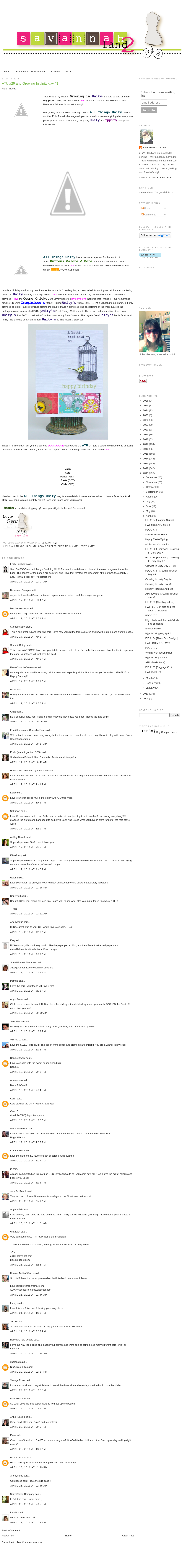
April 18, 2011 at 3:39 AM (28, 954)
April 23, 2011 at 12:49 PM (29, 1467)
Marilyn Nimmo (18, 1457)
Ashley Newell (17, 837)
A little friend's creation (157, 544)
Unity (91, 546)
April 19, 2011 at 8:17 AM (28, 1160)
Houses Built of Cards (22, 1273)
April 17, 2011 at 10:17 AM (28, 743)
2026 (146, 400)
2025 (146, 405)
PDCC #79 (151, 529)
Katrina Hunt (17, 1150)
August (150, 496)
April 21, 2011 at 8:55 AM (28, 1264)
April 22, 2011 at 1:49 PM (28, 1408)
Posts (146, 208)
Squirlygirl (15, 896)
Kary (12, 940)
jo (11, 1169)
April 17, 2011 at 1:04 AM (28, 600)
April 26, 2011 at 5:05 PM (28, 1504)
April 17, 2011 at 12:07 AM (28, 581)
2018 (146, 439)
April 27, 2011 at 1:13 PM (28, 1522)
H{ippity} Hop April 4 (156, 657)
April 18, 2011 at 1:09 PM (28, 1031)
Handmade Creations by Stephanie (29, 770)
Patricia (14, 980)
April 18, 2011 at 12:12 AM (28, 913)
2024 (146, 410)
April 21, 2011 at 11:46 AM (28, 1294)
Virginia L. (15, 1039)
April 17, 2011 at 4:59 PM (28, 828)
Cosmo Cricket (47, 546)
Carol (13, 1098)
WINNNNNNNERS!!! (156, 534)
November (152, 482)
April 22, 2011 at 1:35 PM (28, 1390)
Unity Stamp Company (22, 1494)
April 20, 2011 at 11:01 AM (28, 1223)
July (148, 501)
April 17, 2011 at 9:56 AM (28, 703)
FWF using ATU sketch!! (158, 524)
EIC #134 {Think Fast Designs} (161, 638)
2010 (146, 693)
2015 (146, 453)
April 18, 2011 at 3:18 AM (28, 932)
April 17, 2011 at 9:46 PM (28, 869)
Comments (149, 214)
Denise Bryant (17, 1058)
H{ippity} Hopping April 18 (159, 588)
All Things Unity (21, 546)
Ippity (83, 546)
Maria (13, 689)
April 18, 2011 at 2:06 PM (28, 1049)
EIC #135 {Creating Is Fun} (159, 602)
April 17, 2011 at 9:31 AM (28, 681)
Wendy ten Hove (19, 1128)
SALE (68, 71)
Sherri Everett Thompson (23, 962)
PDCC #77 (151, 615)
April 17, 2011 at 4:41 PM (28, 784)
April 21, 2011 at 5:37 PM (28, 1331)
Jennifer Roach (18, 1191)
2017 (146, 444)
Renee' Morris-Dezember (23, 667)
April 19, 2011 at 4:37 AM (28, 1142)
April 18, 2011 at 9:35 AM (28, 990)
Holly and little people (21, 1339)
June (149, 506)
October (150, 487)
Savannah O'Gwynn (154, 148)
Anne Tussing (17, 1416)
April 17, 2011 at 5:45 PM (28, 847)
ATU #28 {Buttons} (155, 662)
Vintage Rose (17, 1380)
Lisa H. (14, 1512)
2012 (146, 468)
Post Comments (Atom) (29, 1542)
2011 (146, 473)
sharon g (15, 1362)
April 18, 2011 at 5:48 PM (28, 1071)
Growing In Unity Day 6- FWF (161, 565)
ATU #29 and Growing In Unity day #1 (30, 83)
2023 (146, 415)
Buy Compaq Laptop (167, 732)
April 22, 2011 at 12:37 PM (29, 1371)
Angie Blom (16, 999)
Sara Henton (17, 1021)
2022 (146, 420)
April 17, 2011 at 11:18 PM (29, 887)
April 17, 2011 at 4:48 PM (28, 802)
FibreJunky (16, 855)
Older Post (128, 1535)
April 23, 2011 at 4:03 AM (28, 1449)
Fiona (13, 1435)
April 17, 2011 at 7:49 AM (28, 658)
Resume (55, 71)
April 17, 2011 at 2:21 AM (28, 618)
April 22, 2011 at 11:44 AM (28, 1353)
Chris (13, 711)
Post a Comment (11, 1530)
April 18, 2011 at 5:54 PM (28, 1090)
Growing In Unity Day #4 (158, 579)
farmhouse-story (19, 608)
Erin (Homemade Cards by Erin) (27, 730)
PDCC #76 (151, 647)
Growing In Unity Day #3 (158, 584)
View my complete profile (155, 177)
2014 (146, 458)
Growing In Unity (68, 546)
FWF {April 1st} (153, 672)
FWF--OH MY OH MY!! (157, 643)
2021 (146, 424)
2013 (146, 463)
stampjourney (17, 1398)
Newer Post (8, 1535)
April (149, 516)
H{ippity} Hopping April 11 (159, 633)
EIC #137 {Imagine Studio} (159, 520)
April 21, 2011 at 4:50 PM (28, 1313)
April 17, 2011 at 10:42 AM (28, 762)
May (148, 511)
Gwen (13, 877)
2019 (146, 434)
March (149, 678)
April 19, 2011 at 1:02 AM (28, 1120)
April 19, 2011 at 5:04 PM (28, 1182)
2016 (146, 449)
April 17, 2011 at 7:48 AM (28, 636)
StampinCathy (17, 626)
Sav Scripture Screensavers (31, 71)
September (152, 491)
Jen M (13, 1321)
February (151, 683)
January (150, 687)
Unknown (15, 811)
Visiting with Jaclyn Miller (158, 652)
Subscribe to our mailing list (158, 94)
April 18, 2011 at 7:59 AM (28, 972)
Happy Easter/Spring (156, 539)
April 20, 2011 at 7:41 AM (28, 1201)
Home (7, 71)
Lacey (13, 1303)
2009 (146, 698)
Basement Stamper (20, 590)
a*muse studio (152, 628)
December (152, 477)
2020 (146, 429)
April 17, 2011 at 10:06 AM (28, 721)
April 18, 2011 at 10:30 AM (28, 1012)
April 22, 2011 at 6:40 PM (28, 1426)
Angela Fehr (16, 1209)
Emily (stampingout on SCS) (25, 752)
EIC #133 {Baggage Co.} (158, 667)
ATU (34, 546)
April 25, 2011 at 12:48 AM (28, 1485)
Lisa (12, 792)
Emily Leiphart (17, 564)
